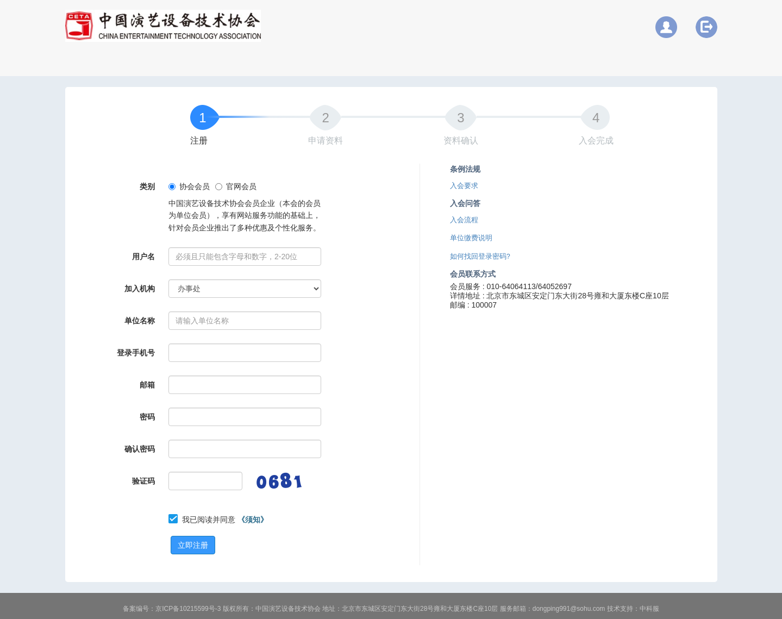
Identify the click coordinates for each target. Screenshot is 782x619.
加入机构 (139, 288)
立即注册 (193, 545)
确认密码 (139, 449)
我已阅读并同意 (225, 519)
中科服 (649, 608)
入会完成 (596, 140)
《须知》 (252, 519)
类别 (147, 186)
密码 (147, 416)
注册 (199, 140)
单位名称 (139, 320)
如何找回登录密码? (480, 256)
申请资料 (325, 140)
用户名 (143, 256)
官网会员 (236, 186)
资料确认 (460, 140)
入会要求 (464, 186)
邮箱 (147, 384)
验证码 (143, 481)
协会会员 (189, 186)
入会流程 (464, 220)
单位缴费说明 (471, 238)
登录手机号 (136, 352)
